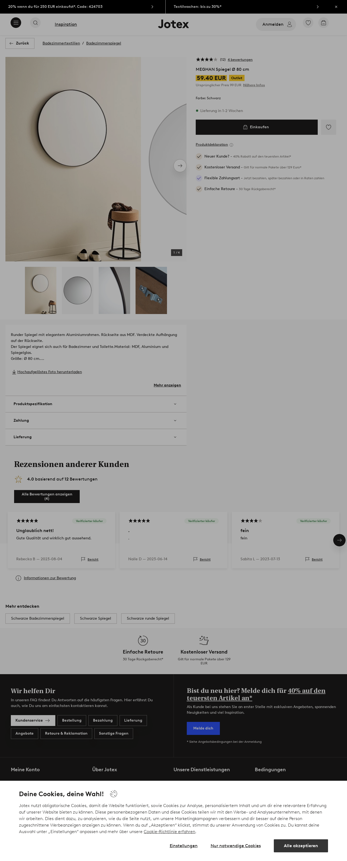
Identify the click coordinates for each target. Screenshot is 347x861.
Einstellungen (184, 845)
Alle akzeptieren (301, 845)
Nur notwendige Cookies (236, 845)
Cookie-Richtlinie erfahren (169, 831)
